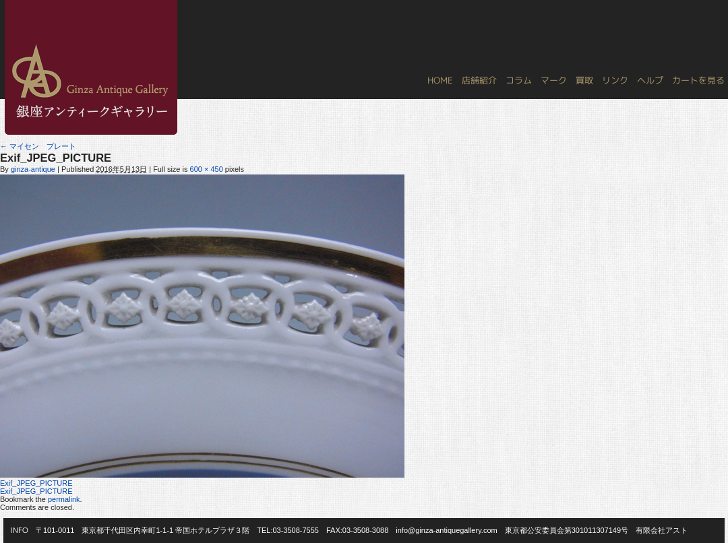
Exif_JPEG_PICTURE (36, 483)
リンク (615, 80)
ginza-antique (33, 169)
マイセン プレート (38, 146)
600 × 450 (206, 169)
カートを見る (698, 80)
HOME (440, 80)
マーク (554, 80)
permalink (64, 499)
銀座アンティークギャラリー (13, 0)
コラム (519, 80)
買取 (584, 80)
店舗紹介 (479, 80)
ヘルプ (650, 80)
